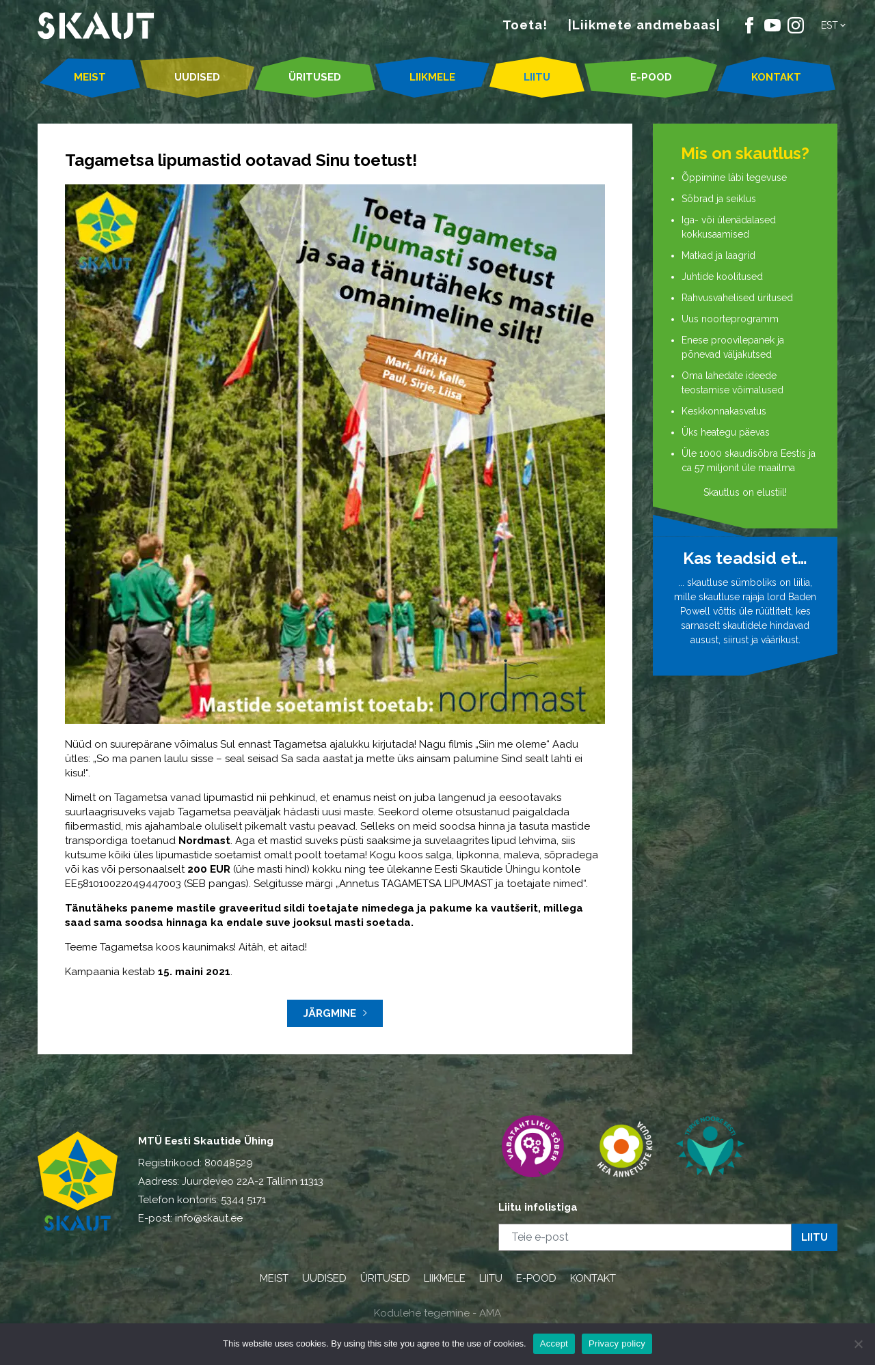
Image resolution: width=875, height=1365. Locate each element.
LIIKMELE (432, 77)
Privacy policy (617, 1343)
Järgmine (335, 1013)
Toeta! (525, 24)
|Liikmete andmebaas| (644, 24)
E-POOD (651, 77)
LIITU (537, 77)
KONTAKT (776, 77)
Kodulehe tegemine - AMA (437, 1313)
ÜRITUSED (314, 77)
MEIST (90, 77)
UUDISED (197, 77)
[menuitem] (834, 25)
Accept (554, 1343)
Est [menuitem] (829, 25)
